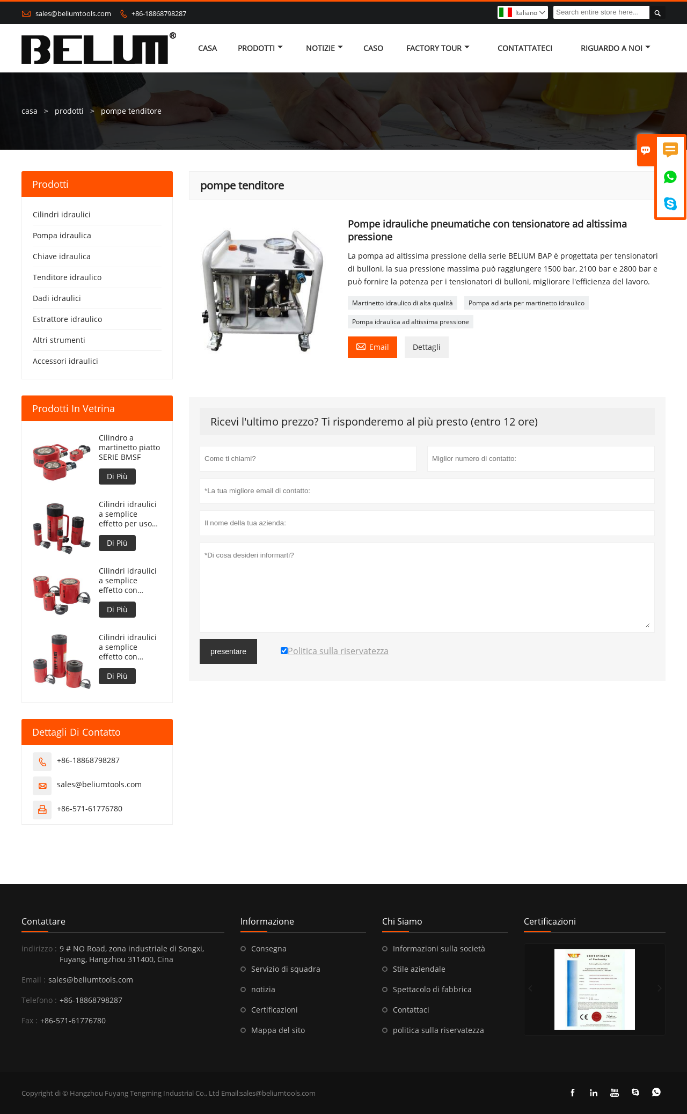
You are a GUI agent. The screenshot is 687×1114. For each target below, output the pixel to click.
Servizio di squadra (285, 969)
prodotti (69, 111)
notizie (324, 48)
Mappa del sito (278, 1030)
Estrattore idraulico (67, 319)
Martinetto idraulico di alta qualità (402, 302)
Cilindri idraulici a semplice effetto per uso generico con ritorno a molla (128, 514)
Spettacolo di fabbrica (432, 989)
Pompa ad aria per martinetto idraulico (526, 302)
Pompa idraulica (62, 235)
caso (373, 48)
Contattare (43, 921)
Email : (33, 979)
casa (207, 48)
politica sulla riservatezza (438, 1030)
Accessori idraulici (65, 361)
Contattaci (411, 1010)
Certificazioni (274, 1010)
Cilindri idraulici (62, 214)
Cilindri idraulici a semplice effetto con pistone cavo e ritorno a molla (128, 647)
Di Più (117, 476)
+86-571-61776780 (89, 808)
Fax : (29, 1020)
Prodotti (260, 48)
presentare (228, 651)
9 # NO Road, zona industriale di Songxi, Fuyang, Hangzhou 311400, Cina (132, 953)
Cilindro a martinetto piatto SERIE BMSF (129, 447)
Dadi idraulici (57, 298)
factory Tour (438, 48)
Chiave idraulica (62, 256)
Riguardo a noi (616, 48)
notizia (263, 989)
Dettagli (427, 347)
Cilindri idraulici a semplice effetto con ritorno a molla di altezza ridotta (130, 580)
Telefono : (39, 1000)
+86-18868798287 (158, 13)
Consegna (269, 948)
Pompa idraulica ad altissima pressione (410, 321)
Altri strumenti (59, 340)
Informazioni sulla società (439, 948)
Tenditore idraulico (67, 277)
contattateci (525, 48)
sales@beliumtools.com (73, 13)
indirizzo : (39, 948)
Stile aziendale (419, 969)
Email (372, 346)
